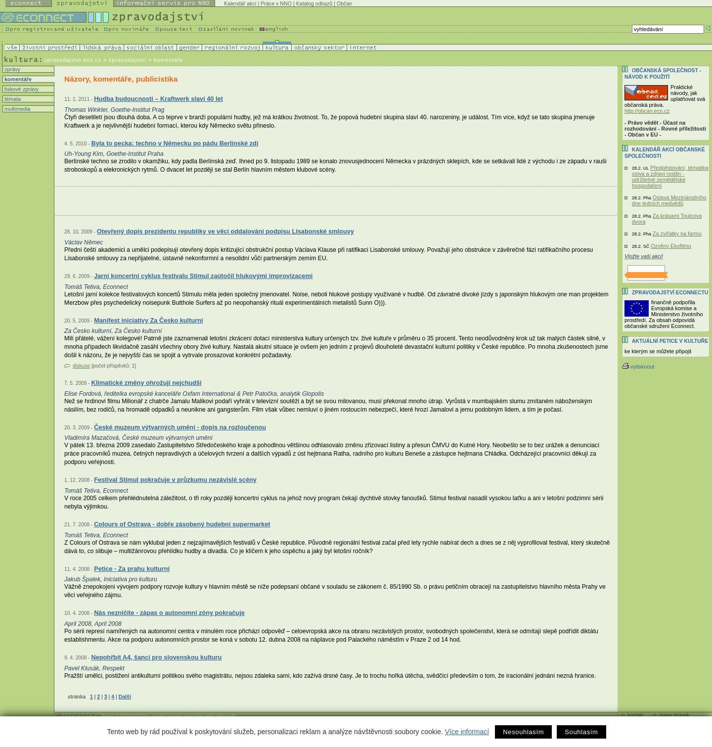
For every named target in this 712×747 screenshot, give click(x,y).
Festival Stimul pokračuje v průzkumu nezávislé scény (175, 479)
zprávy (11, 69)
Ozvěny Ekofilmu (671, 246)
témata (12, 99)
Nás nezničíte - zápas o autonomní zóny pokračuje (169, 612)
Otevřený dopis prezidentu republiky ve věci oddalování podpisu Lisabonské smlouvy (225, 231)
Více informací (467, 732)
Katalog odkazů (314, 3)
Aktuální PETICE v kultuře (670, 341)
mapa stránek (674, 715)
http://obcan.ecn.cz (646, 111)
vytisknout (638, 367)
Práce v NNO (276, 3)
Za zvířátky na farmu (677, 233)
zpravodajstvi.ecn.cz (72, 60)
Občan (344, 3)
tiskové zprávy (21, 89)
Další (125, 697)
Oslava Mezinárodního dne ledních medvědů (669, 200)
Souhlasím (581, 732)
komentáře (17, 79)
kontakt (635, 715)
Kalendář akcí (240, 3)
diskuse (81, 366)
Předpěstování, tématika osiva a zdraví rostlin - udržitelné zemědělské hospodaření (670, 176)
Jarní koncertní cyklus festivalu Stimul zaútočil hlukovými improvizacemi (203, 276)
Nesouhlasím (523, 732)
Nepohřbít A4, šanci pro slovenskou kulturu (156, 657)
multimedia (17, 109)
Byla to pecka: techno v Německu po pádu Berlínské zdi (174, 143)
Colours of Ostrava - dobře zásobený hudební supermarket (182, 524)
